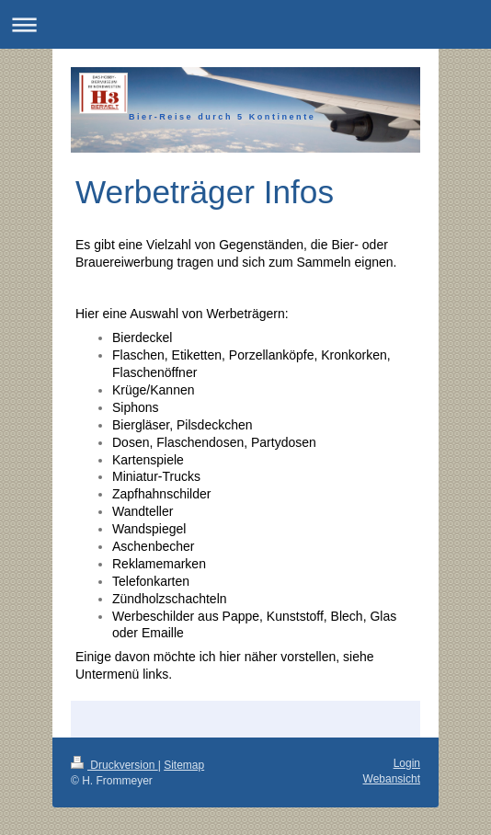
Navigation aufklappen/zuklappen (245, 24)
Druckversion (114, 765)
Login (407, 763)
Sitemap (184, 765)
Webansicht (391, 778)
